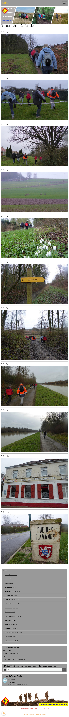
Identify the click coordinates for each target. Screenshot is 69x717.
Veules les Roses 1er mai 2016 (13, 632)
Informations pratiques (11, 608)
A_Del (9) (4, 410)
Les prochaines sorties (11, 575)
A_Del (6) (4, 262)
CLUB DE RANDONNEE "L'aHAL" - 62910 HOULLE (34, 708)
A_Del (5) (4, 216)
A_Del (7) (4, 308)
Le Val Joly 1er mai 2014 (11, 641)
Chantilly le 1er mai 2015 (11, 636)
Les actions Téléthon (11, 620)
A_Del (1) (4, 32)
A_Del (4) (4, 170)
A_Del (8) (4, 364)
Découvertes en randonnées (13, 616)
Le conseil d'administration (12, 591)
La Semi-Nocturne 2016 (11, 628)
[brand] (5, 3)
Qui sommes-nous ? (10, 587)
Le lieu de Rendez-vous (11, 579)
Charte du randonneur (11, 595)
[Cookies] (4, 713)
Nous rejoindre (9, 583)
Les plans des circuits (11, 624)
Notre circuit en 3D (10, 612)
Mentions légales (28, 714)
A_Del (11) (5, 512)
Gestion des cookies (40, 714)
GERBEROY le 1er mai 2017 (12, 603)
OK (64, 670)
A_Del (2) (4, 78)
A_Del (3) (4, 124)
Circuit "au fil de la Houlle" (12, 599)
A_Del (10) (5, 456)
